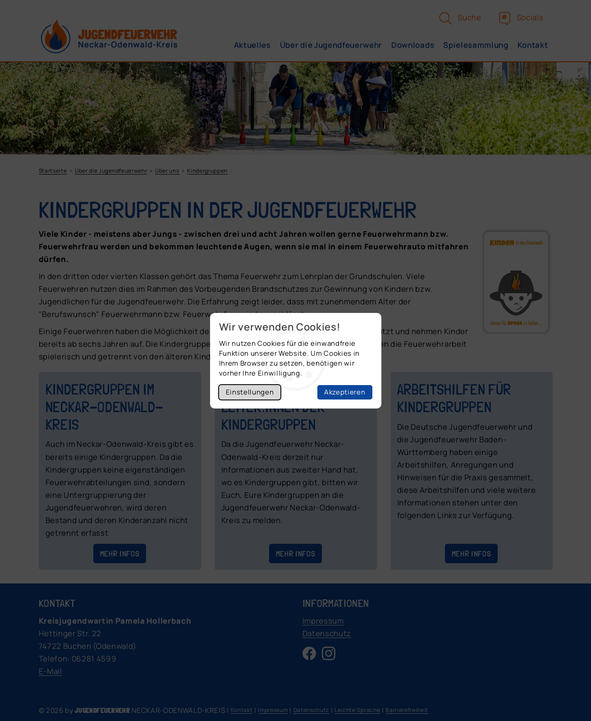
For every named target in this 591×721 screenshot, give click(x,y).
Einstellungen (250, 392)
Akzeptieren (344, 392)
